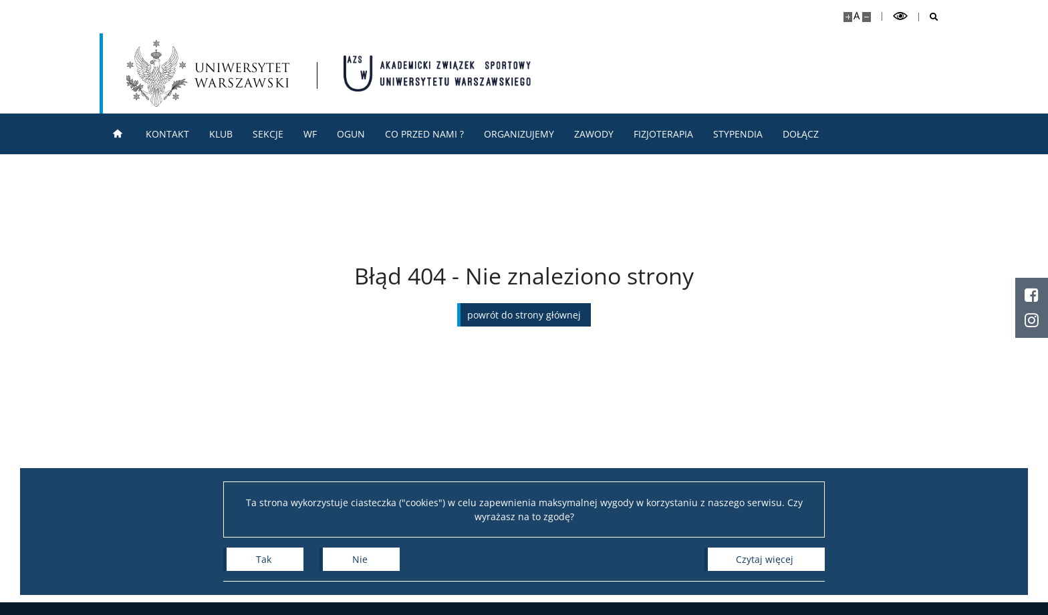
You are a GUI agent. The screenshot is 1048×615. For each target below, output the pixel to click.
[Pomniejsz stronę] (866, 17)
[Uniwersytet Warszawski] (207, 73)
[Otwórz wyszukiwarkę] (929, 17)
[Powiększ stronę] (847, 17)
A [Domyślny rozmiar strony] (857, 16)
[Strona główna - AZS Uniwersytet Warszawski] (437, 73)
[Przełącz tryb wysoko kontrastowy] (900, 16)
